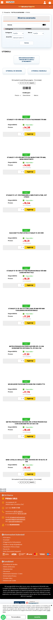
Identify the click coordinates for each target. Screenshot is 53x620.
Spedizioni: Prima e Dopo (11, 547)
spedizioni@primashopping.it (15, 519)
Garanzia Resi (7, 569)
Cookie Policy (7, 578)
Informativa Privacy (9, 576)
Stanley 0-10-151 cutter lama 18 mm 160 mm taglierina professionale (26, 309)
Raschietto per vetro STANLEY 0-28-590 (26, 233)
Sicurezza (6, 571)
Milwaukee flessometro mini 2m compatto (26, 384)
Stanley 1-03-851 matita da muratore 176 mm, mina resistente (26, 158)
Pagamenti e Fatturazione (12, 542)
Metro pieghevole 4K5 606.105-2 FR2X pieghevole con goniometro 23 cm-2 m (26, 423)
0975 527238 (22, 513)
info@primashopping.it (17, 517)
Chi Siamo (6, 538)
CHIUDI (51, 605)
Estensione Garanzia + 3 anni (12, 574)
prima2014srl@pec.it (15, 521)
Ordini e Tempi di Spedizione (12, 544)
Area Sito (9, 37)
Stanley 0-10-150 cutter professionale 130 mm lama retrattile (26, 272)
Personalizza (15, 617)
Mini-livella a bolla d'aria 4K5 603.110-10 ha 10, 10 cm (26, 461)
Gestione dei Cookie (9, 581)
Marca (30, 32)
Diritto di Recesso (9, 567)
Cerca (9, 25)
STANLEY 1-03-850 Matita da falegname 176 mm (26, 119)
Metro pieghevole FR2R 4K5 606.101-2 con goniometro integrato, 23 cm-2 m (26, 347)
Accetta (37, 617)
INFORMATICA (26, 7)
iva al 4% (6, 549)
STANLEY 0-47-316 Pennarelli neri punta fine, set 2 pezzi (26, 196)
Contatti (6, 540)
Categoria (8, 32)
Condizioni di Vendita (10, 564)
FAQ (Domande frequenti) (12, 551)
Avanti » (32, 83)
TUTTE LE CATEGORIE (19, 29)
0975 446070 (18, 511)
